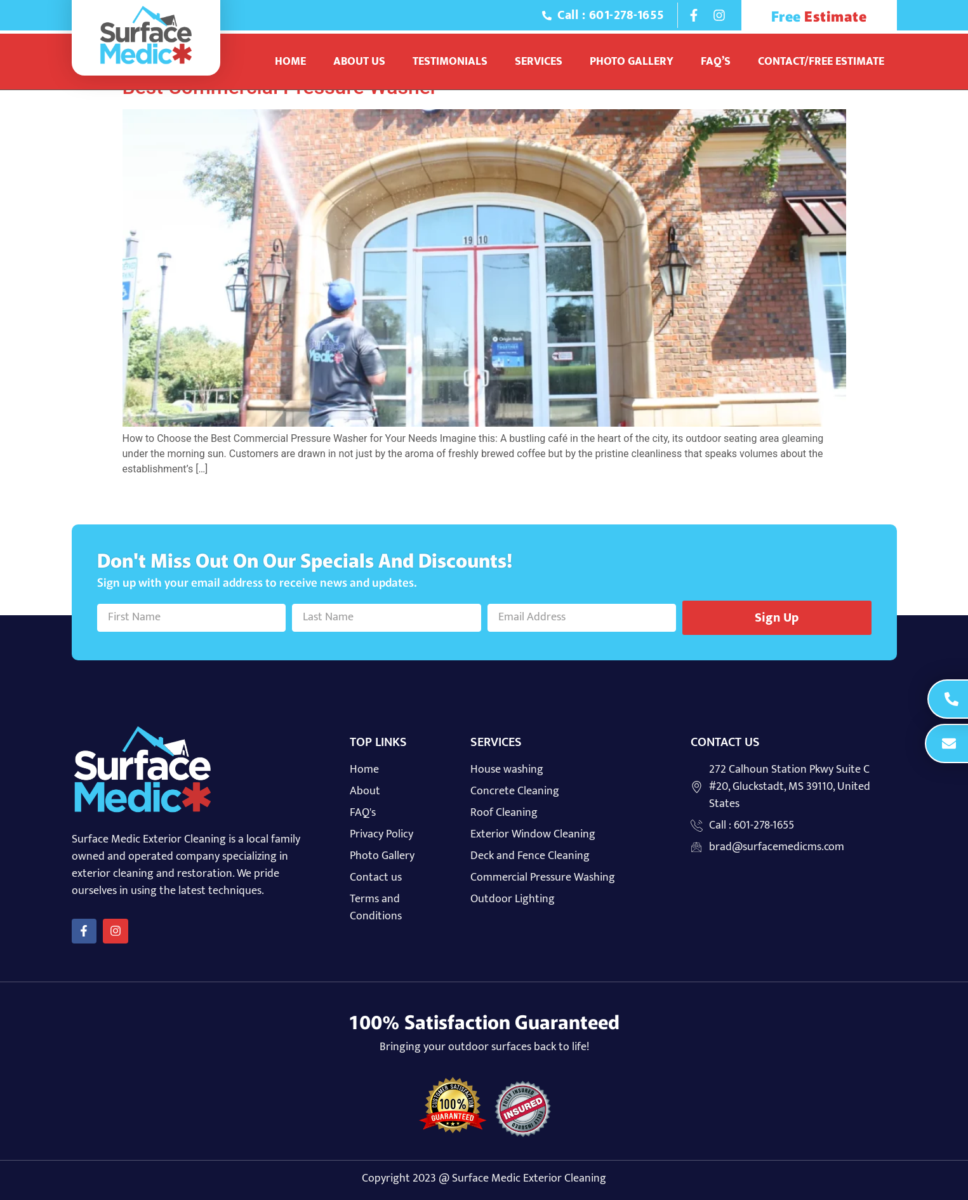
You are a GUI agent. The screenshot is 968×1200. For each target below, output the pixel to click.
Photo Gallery (631, 61)
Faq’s (716, 61)
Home (290, 61)
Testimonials (450, 61)
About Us (359, 61)
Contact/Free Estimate (821, 61)
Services (538, 61)
